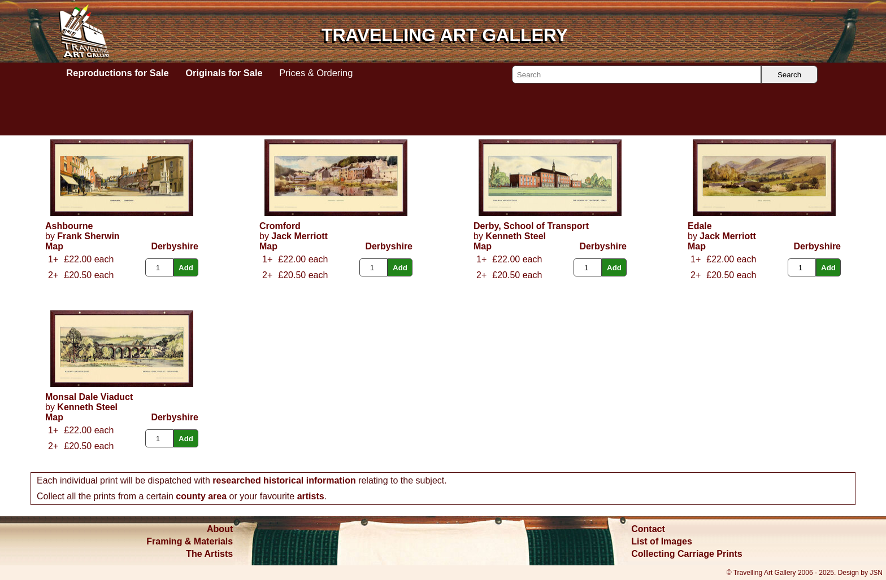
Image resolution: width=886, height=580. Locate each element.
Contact (648, 529)
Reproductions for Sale (117, 73)
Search (789, 75)
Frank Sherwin (88, 236)
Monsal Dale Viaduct (89, 397)
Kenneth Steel (515, 236)
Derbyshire (174, 246)
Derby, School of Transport (531, 226)
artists (310, 496)
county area (201, 496)
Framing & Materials (189, 541)
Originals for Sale (223, 73)
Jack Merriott (299, 236)
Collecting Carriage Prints (686, 554)
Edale (700, 226)
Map (54, 246)
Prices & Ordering (316, 73)
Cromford (280, 226)
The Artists (209, 554)
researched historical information (283, 480)
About (220, 529)
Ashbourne (69, 226)
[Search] (636, 74)
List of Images (661, 541)
